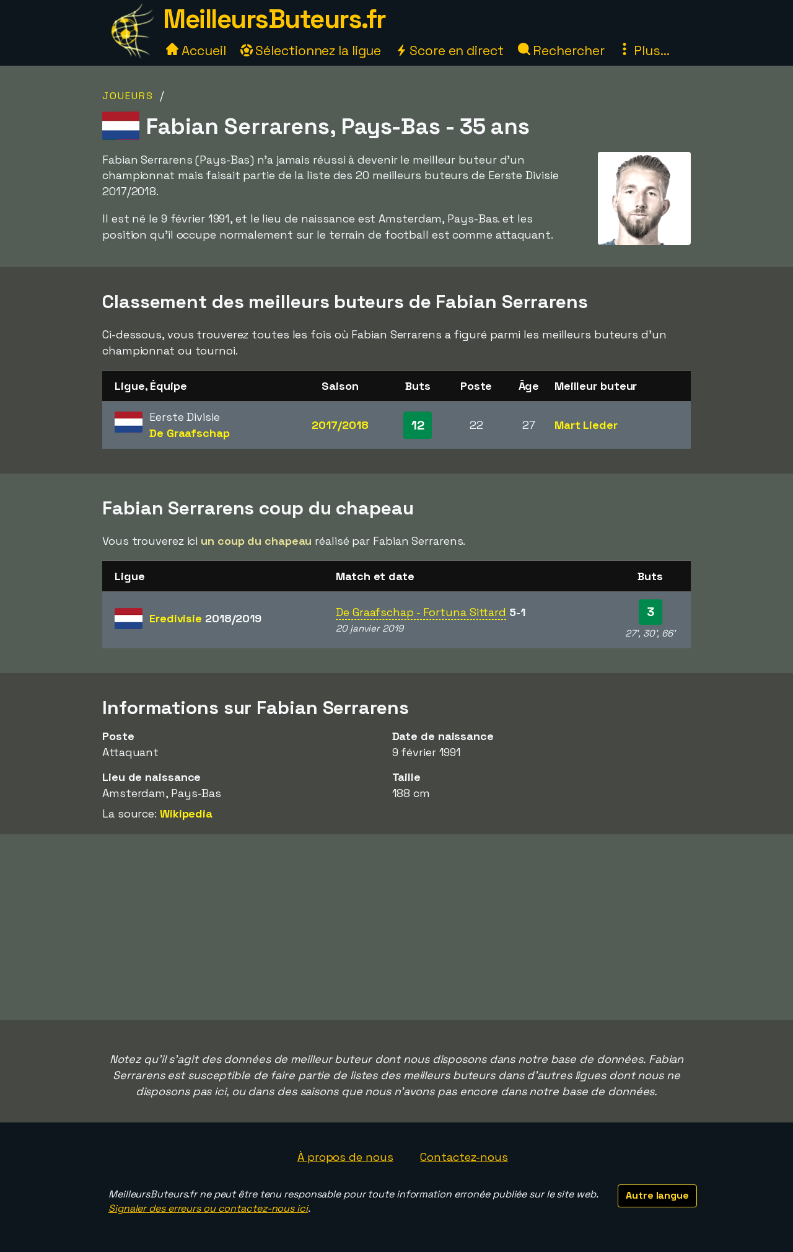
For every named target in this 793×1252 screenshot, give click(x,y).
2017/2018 (340, 425)
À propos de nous (345, 1157)
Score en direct (449, 50)
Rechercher (561, 50)
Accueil (196, 50)
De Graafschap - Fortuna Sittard (421, 612)
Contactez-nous (464, 1157)
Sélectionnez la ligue (311, 50)
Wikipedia (186, 813)
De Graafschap (189, 433)
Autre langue (657, 1195)
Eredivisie (205, 618)
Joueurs (128, 95)
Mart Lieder (586, 425)
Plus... (643, 50)
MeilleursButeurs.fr (274, 18)
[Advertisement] (396, 927)
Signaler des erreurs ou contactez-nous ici (208, 1208)
